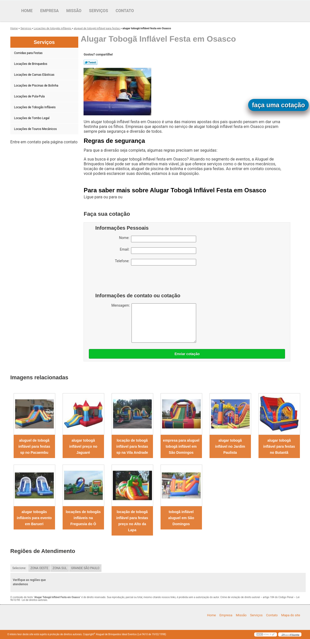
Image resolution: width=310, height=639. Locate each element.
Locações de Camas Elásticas (34, 74)
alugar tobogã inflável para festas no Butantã (279, 446)
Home (27, 10)
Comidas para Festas (28, 53)
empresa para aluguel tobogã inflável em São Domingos (181, 446)
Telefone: (155, 262)
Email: (158, 250)
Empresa (49, 10)
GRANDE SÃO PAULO (85, 568)
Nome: (157, 239)
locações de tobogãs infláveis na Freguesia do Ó (83, 518)
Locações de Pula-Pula (29, 96)
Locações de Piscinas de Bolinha (36, 85)
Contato (125, 10)
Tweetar (90, 62)
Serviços (98, 10)
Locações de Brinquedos (31, 64)
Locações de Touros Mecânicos (36, 129)
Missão (74, 10)
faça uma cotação (278, 105)
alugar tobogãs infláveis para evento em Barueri (34, 518)
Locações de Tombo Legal (32, 118)
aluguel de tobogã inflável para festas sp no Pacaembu (34, 446)
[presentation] (127, 280)
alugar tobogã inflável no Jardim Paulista (230, 446)
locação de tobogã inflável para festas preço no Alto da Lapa (132, 521)
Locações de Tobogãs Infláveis (35, 107)
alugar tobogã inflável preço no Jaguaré (83, 446)
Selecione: (19, 568)
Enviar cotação (187, 354)
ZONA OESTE (39, 568)
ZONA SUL (60, 568)
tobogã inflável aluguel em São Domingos (181, 518)
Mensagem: (153, 323)
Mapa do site (290, 615)
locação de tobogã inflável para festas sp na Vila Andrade (132, 446)
